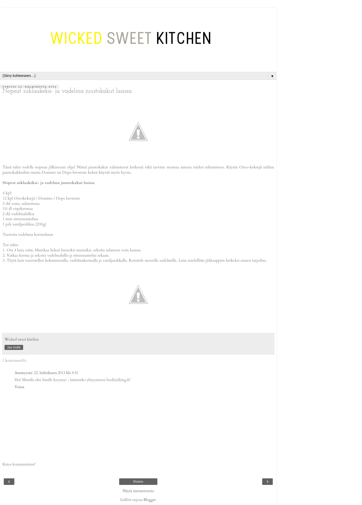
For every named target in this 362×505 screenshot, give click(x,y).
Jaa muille (14, 347)
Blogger (149, 499)
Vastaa (19, 387)
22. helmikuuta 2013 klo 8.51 (56, 373)
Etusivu (138, 481)
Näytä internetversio (138, 491)
